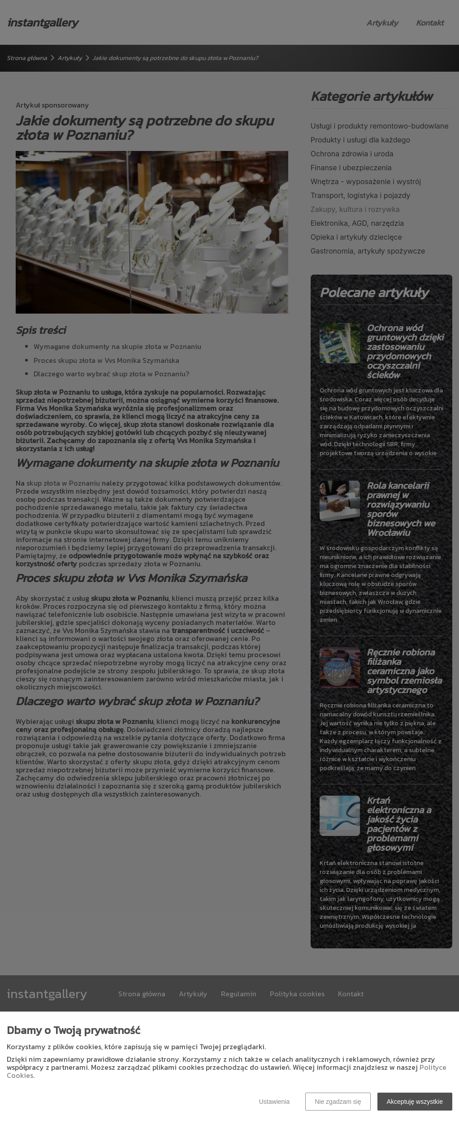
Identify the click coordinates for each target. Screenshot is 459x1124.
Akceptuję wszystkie (415, 1101)
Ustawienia (274, 1101)
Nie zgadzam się (338, 1101)
